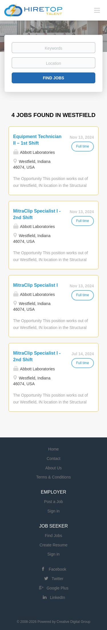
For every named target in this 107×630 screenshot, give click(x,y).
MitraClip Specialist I (35, 285)
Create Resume (53, 545)
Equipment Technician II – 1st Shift (37, 140)
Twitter (57, 578)
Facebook (57, 569)
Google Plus (57, 588)
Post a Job (53, 501)
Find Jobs (53, 78)
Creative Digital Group (73, 622)
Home (53, 449)
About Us (53, 468)
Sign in (53, 511)
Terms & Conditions (53, 477)
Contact (53, 458)
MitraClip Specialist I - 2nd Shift (36, 214)
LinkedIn (57, 597)
